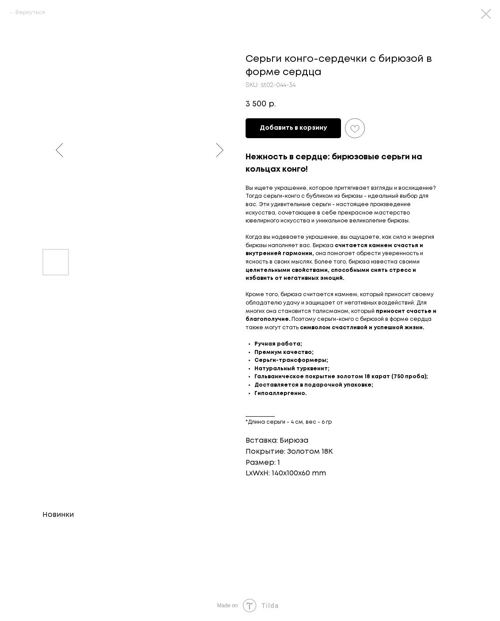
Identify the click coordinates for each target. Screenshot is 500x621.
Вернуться (30, 12)
